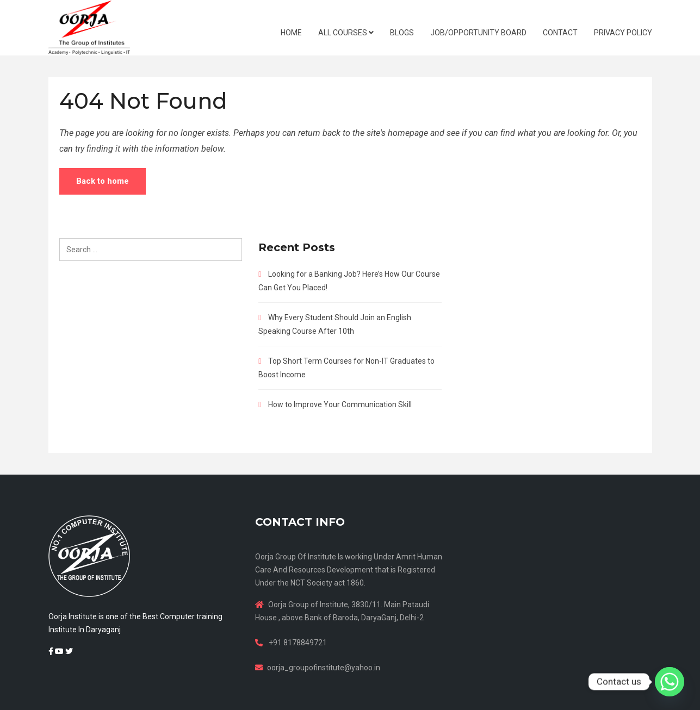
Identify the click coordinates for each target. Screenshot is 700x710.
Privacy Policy (623, 32)
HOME (291, 32)
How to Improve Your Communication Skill (340, 404)
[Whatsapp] (669, 681)
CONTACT (560, 32)
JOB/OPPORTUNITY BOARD (478, 32)
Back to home (102, 181)
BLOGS (402, 32)
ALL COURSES (346, 32)
